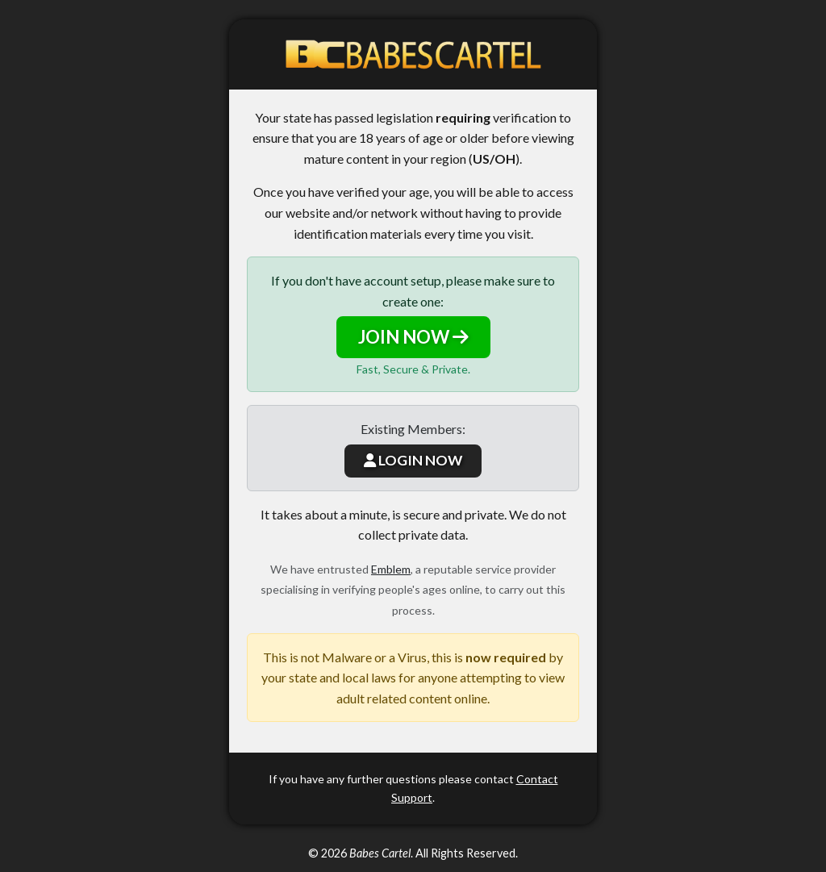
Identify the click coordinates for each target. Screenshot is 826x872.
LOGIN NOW (413, 460)
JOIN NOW (413, 337)
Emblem (391, 569)
